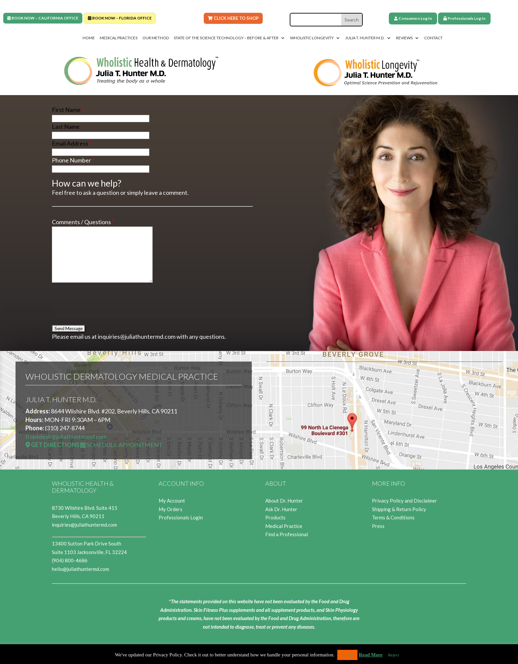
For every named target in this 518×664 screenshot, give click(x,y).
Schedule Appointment (121, 444)
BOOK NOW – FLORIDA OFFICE (120, 18)
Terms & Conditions (393, 517)
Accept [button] (347, 654)
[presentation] (102, 303)
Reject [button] (393, 654)
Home (89, 38)
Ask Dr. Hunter (281, 509)
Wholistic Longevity (312, 38)
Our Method (155, 38)
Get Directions (52, 444)
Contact (433, 38)
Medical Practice (283, 526)
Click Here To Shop (233, 18)
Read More (371, 654)
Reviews (404, 38)
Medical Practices (118, 38)
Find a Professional (286, 534)
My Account (172, 501)
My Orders (170, 509)
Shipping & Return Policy (399, 509)
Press (378, 526)
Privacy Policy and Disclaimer (404, 501)
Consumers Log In (413, 18)
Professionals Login (181, 517)
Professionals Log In (464, 18)
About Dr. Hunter (284, 501)
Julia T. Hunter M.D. (365, 38)
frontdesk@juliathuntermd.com (66, 436)
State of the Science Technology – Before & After (226, 38)
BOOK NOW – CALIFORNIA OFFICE (42, 18)
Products (275, 517)
